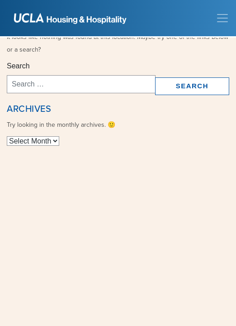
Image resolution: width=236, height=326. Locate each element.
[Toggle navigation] (222, 18)
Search (18, 66)
